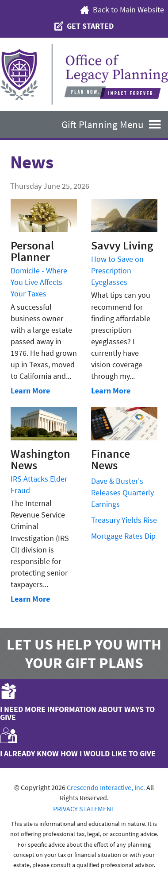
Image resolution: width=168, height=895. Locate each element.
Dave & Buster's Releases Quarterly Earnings (122, 492)
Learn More (30, 390)
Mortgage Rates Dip (123, 536)
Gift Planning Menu (114, 124)
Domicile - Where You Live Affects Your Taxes (39, 282)
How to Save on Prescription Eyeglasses (117, 270)
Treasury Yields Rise (124, 520)
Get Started (84, 26)
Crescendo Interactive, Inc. (106, 787)
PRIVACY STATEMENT (84, 808)
